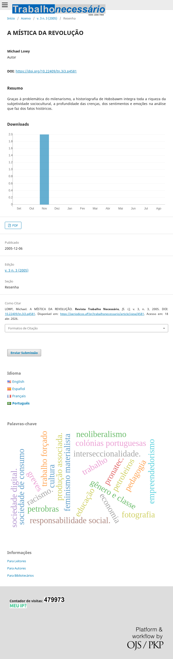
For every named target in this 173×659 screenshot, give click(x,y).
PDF (15, 225)
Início (11, 18)
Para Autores (16, 568)
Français (19, 396)
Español (18, 388)
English (18, 381)
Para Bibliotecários (20, 575)
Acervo (26, 18)
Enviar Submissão (24, 353)
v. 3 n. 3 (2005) (47, 18)
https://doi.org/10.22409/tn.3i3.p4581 (46, 71)
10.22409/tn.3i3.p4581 (20, 314)
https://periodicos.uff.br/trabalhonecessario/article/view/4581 (102, 314)
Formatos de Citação (23, 328)
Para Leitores (16, 561)
